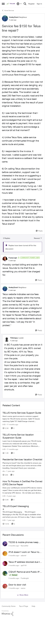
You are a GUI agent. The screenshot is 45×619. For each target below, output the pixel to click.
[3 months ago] (14, 545)
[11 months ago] (12, 424)
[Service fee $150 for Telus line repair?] (12, 260)
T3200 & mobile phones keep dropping (23, 542)
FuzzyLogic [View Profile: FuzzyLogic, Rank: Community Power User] (13, 258)
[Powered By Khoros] (22, 613)
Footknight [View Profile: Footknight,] (25, 578)
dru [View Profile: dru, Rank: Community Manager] (4, 471)
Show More (22, 595)
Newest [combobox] (38, 238)
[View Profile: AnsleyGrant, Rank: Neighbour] (5, 18)
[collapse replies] (22, 256)
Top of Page (23, 606)
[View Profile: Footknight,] (5, 573)
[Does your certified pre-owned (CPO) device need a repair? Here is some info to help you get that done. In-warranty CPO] (22, 490)
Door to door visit (17, 584)
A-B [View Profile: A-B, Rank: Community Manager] (4, 424)
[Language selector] (19, 3)
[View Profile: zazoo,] (5, 586)
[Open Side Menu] (3, 4)
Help (33, 606)
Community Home (8, 606)
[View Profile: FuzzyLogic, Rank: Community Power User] (5, 259)
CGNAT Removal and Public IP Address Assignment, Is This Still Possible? (25, 571)
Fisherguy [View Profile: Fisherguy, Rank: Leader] (14, 338)
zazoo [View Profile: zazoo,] (23, 588)
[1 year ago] (10, 471)
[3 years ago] (11, 496)
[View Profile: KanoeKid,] (5, 543)
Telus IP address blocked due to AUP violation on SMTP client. (25, 562)
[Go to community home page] (10, 4)
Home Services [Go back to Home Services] (8, 10)
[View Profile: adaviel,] (5, 553)
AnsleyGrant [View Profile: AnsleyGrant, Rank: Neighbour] (13, 17)
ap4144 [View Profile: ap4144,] (24, 565)
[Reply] (39, 231)
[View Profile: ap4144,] (5, 563)
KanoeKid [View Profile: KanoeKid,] (24, 545)
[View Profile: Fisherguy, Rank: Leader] (6, 339)
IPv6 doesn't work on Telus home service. (25, 552)
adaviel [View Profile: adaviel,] (23, 555)
